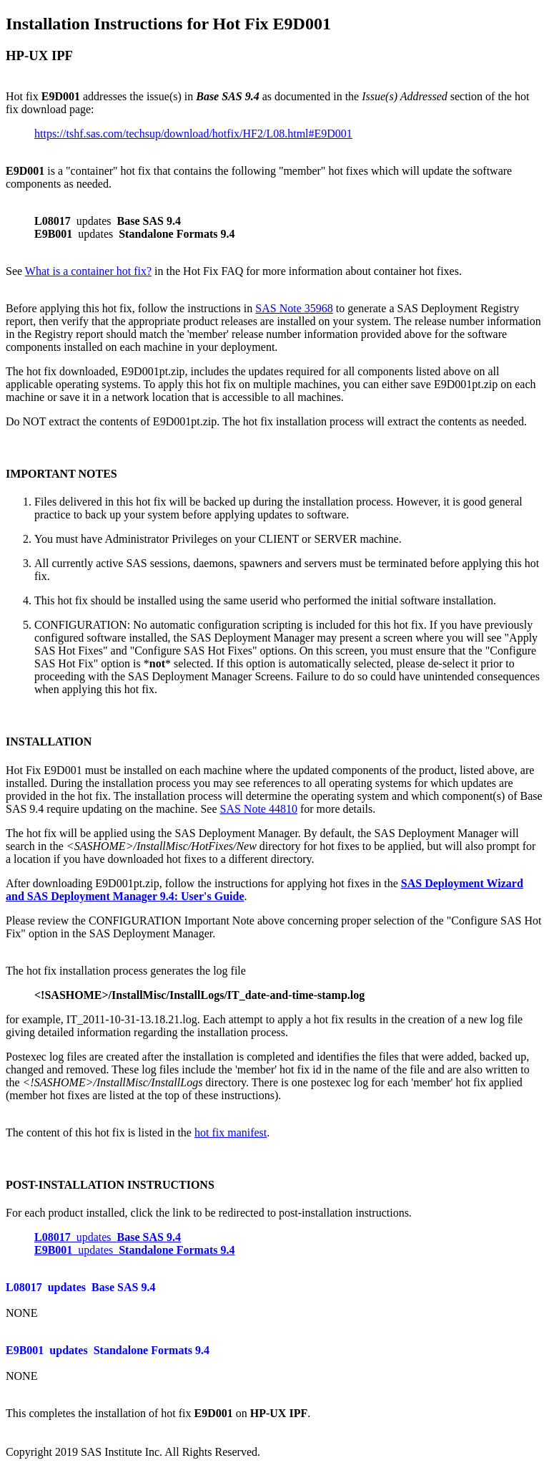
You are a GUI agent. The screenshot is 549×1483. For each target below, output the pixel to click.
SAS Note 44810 (258, 809)
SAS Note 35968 (293, 308)
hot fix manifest (230, 1132)
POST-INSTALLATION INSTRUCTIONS (110, 1185)
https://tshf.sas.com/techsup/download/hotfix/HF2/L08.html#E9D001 (193, 133)
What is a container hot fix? (88, 271)
